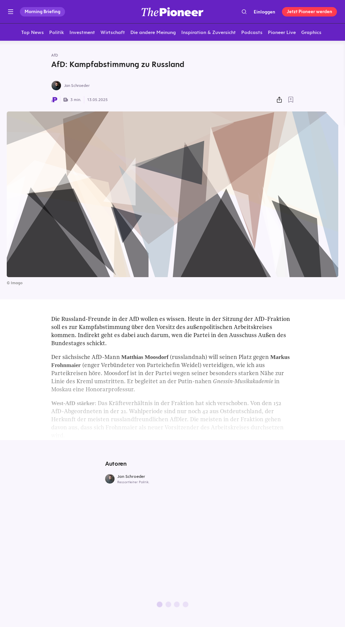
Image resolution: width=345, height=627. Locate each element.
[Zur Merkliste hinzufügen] (291, 100)
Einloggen (264, 11)
